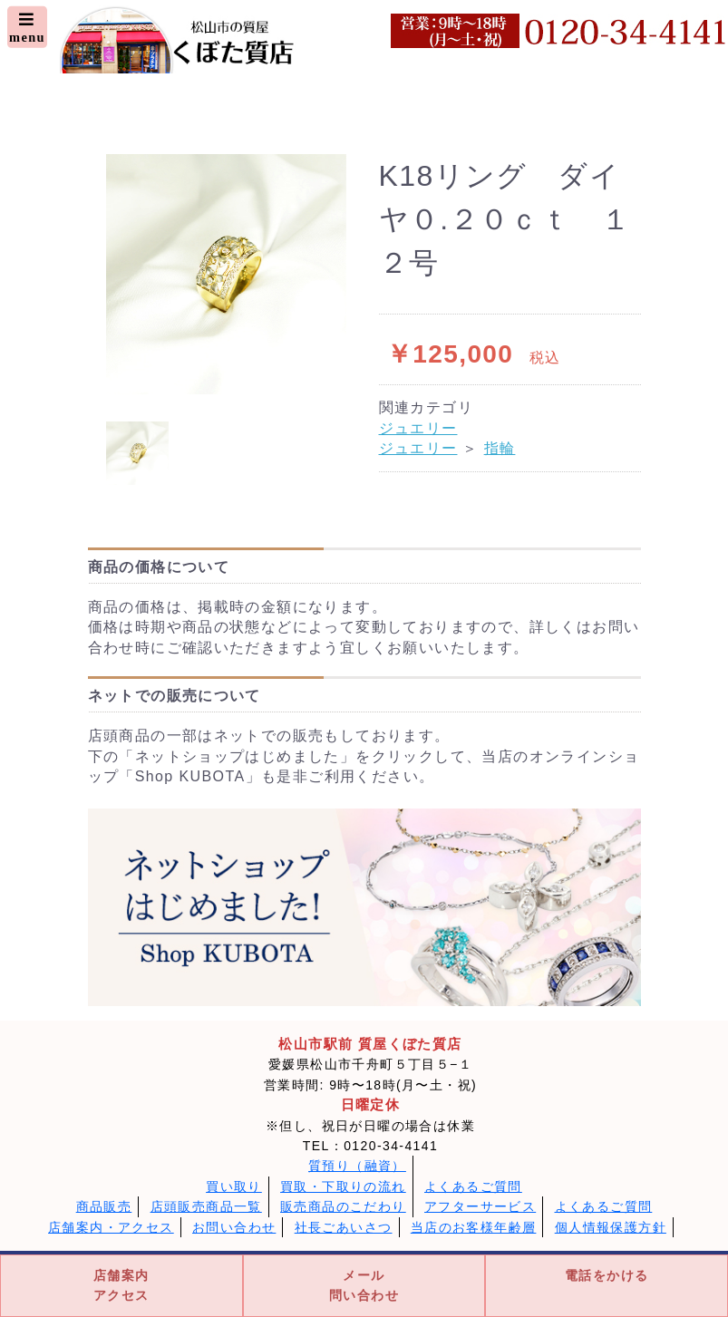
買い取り (234, 1186)
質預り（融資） (357, 1165)
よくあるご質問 (473, 1186)
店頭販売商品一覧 (206, 1206)
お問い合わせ (234, 1227)
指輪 (500, 448)
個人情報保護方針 (610, 1227)
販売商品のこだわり (343, 1206)
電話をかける (606, 1275)
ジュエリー (418, 428)
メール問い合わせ (364, 1285)
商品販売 (104, 1206)
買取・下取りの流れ (343, 1186)
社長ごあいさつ (344, 1227)
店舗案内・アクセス (111, 1227)
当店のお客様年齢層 (474, 1227)
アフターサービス (480, 1206)
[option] (226, 274)
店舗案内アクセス (121, 1285)
